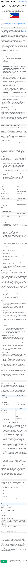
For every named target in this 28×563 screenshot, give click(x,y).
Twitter (16, 556)
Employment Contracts (10, 23)
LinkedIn (12, 556)
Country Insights (22, 1)
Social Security (8, 24)
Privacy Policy (19, 554)
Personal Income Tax (16, 24)
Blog (26, 1)
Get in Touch (24, 554)
